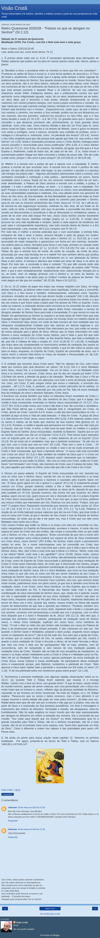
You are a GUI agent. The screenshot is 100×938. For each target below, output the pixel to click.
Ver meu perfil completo (23, 929)
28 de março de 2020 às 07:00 (31, 807)
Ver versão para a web (50, 914)
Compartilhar (7, 794)
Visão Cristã (14, 8)
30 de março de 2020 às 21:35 (31, 829)
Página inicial (50, 909)
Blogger (56, 935)
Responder (13, 821)
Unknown (12, 807)
